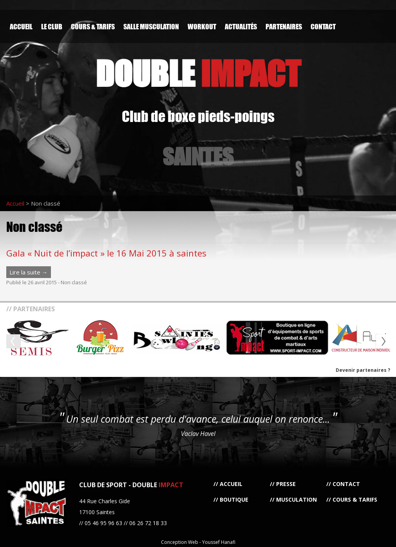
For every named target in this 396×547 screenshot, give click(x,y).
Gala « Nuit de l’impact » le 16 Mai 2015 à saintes (106, 253)
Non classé (74, 282)
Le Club (51, 26)
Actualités (241, 26)
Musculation (296, 499)
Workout (202, 26)
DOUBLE (198, 73)
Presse (286, 484)
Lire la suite (28, 272)
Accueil (21, 26)
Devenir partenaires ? (363, 370)
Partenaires (284, 26)
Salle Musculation (151, 26)
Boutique (234, 499)
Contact (323, 26)
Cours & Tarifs (93, 26)
